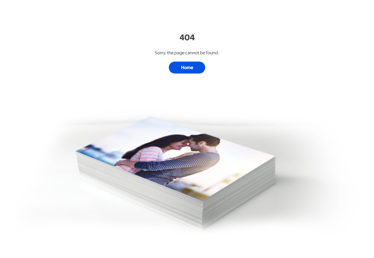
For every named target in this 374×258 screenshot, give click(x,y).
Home (187, 67)
